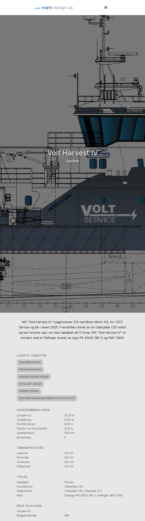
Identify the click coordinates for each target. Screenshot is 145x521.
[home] (53, 8)
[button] (106, 7)
